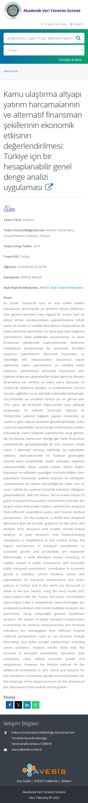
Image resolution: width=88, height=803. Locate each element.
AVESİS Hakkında (46, 781)
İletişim (66, 781)
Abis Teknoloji (39, 798)
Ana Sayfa (11, 71)
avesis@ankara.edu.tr (26, 749)
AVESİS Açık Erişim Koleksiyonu (62, 287)
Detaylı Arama (70, 59)
